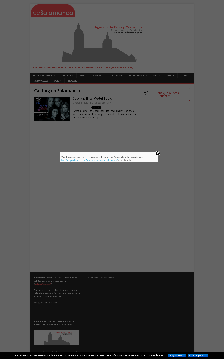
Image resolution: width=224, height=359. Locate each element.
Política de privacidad (198, 355)
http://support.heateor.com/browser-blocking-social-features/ (89, 160)
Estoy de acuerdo (177, 355)
